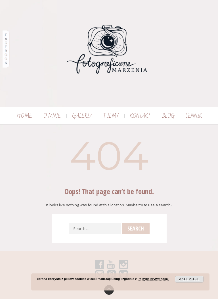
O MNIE (52, 116)
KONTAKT (140, 116)
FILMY (111, 116)
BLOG (168, 116)
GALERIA (82, 116)
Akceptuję (189, 279)
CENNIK (193, 116)
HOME (24, 116)
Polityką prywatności (153, 279)
